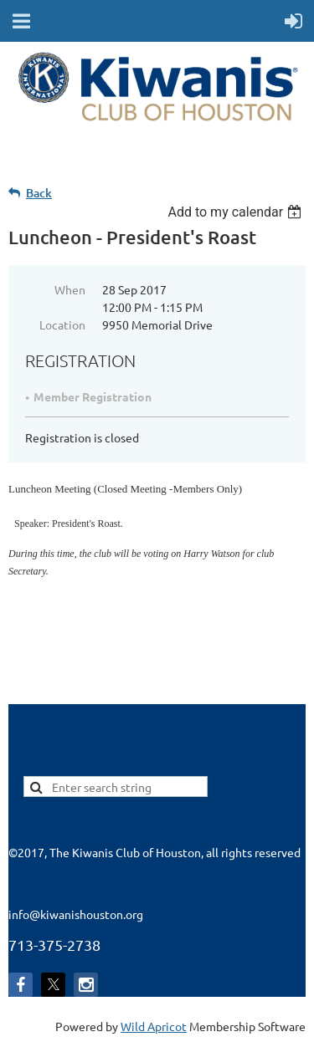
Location (62, 324)
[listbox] (236, 212)
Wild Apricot (154, 1026)
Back (39, 193)
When (69, 289)
